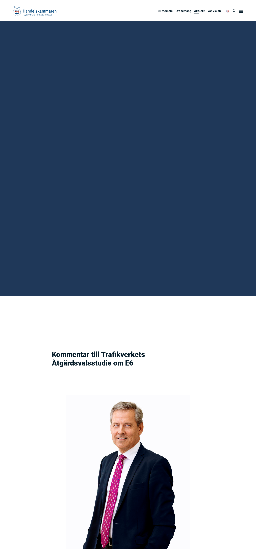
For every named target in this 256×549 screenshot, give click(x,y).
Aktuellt (199, 11)
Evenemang (183, 11)
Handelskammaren (34, 11)
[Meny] (241, 11)
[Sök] (234, 11)
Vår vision (214, 11)
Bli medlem (165, 11)
